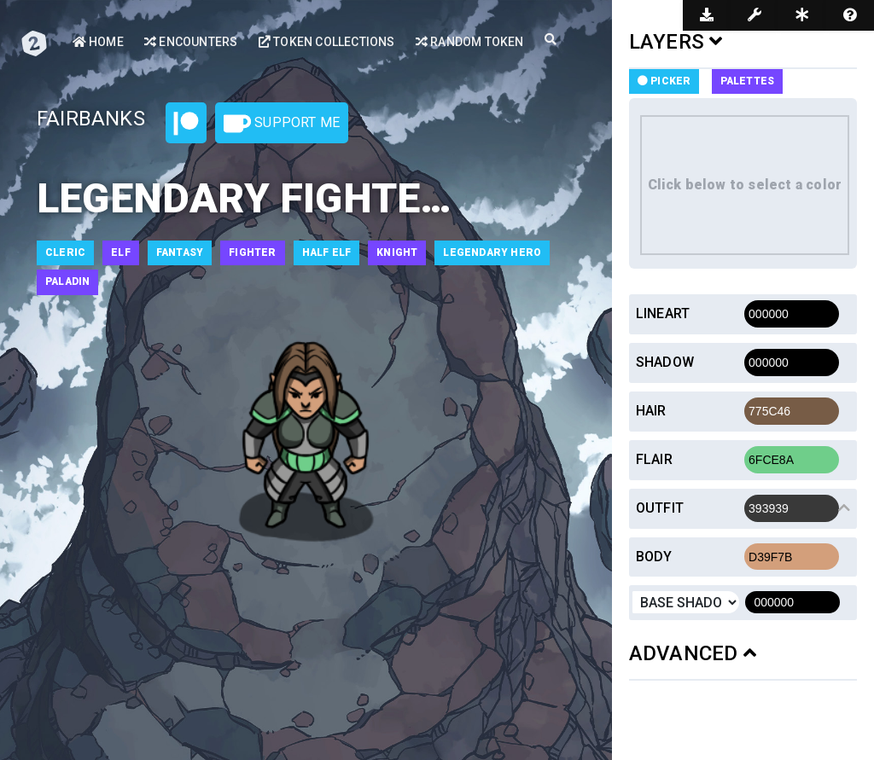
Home (98, 42)
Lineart (663, 313)
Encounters (190, 42)
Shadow (665, 362)
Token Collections (327, 42)
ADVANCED (692, 653)
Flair (654, 459)
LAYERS (676, 42)
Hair (651, 411)
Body (654, 556)
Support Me (282, 123)
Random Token (470, 42)
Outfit (660, 508)
